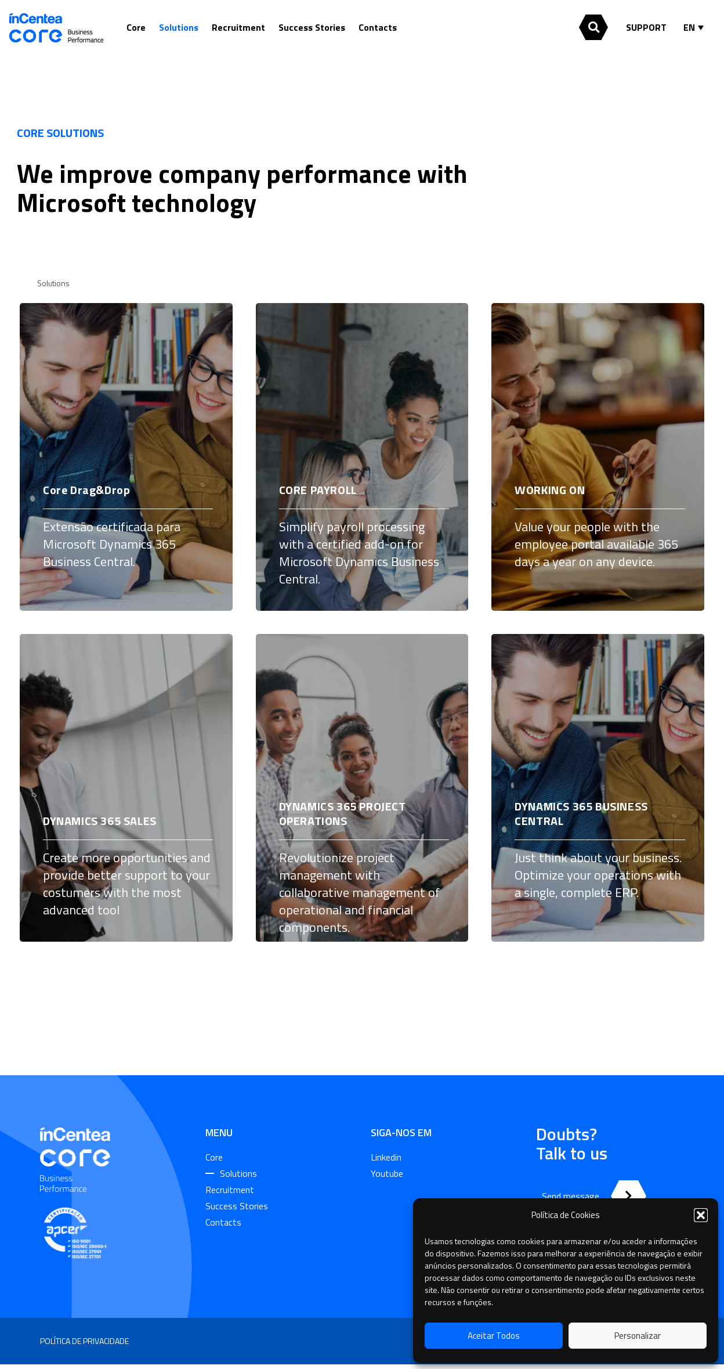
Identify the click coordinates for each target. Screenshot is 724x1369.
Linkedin (386, 1157)
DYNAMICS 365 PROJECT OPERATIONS (342, 813)
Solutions (178, 27)
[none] (696, 27)
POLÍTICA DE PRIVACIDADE (84, 1341)
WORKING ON (550, 490)
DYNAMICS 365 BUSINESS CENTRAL (581, 813)
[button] (701, 1215)
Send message (570, 1196)
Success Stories (311, 27)
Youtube (387, 1173)
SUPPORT (646, 27)
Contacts (378, 27)
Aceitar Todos (494, 1335)
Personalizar (637, 1335)
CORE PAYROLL (318, 490)
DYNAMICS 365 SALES (100, 821)
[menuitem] (696, 27)
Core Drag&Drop (86, 490)
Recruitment (238, 27)
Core (136, 27)
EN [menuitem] (689, 27)
